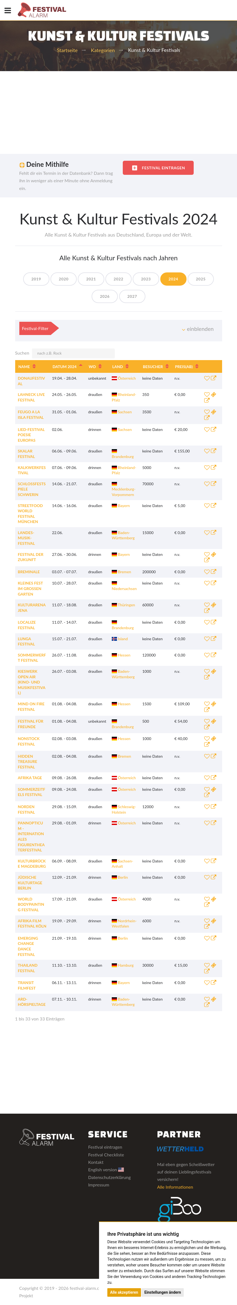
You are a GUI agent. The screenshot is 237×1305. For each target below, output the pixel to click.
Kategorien (103, 50)
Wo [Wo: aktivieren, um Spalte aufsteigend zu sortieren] (92, 366)
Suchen (65, 353)
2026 (105, 296)
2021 (91, 279)
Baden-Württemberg (123, 535)
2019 (36, 279)
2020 (63, 279)
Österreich (124, 378)
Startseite (67, 50)
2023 (146, 279)
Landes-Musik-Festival (26, 538)
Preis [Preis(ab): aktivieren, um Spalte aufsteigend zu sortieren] (184, 366)
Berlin (120, 877)
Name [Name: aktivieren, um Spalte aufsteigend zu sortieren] (24, 366)
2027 (132, 296)
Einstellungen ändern (162, 1292)
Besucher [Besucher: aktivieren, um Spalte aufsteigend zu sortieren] (153, 366)
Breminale (29, 571)
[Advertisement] (118, 112)
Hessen (121, 655)
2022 (118, 279)
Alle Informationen (175, 1186)
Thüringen (123, 604)
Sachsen (122, 411)
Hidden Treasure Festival (27, 761)
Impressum (98, 1184)
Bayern (121, 505)
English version (106, 1169)
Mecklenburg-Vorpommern (123, 489)
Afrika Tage (30, 777)
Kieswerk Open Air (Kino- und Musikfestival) (32, 682)
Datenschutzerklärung (109, 1177)
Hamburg (123, 965)
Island (120, 638)
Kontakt (95, 1162)
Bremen (121, 571)
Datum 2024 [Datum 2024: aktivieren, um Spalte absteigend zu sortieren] (65, 366)
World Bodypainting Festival (31, 904)
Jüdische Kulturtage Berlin (30, 882)
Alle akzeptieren (124, 1292)
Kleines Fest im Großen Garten (30, 588)
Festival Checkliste (106, 1154)
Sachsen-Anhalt (122, 864)
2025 (201, 279)
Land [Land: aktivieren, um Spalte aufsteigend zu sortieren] (117, 366)
